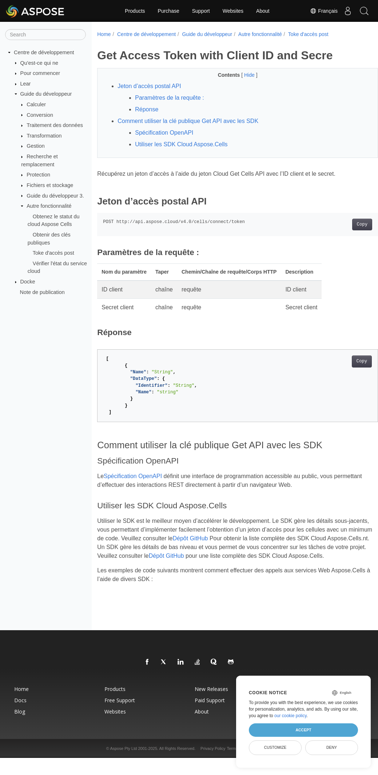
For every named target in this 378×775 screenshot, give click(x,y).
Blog (19, 720)
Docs (20, 709)
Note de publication (42, 292)
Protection (38, 175)
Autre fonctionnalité (49, 206)
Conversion (40, 115)
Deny (331, 747)
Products (135, 11)
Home (104, 34)
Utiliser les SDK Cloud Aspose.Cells (181, 144)
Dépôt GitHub (237, 538)
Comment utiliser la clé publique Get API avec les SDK (188, 121)
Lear (25, 84)
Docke (27, 282)
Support (201, 11)
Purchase (168, 11)
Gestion (36, 146)
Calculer (36, 104)
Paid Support (210, 709)
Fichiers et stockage (50, 185)
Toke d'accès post (53, 253)
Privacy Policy (212, 757)
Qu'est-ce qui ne (39, 62)
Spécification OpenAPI (164, 133)
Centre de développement (44, 52)
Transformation (44, 136)
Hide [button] (240, 75)
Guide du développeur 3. (55, 195)
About (263, 11)
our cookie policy (290, 715)
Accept (303, 730)
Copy (342, 224)
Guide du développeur (46, 94)
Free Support (119, 709)
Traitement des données (55, 125)
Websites (233, 11)
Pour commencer (40, 73)
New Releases (211, 697)
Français (320, 11)
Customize (275, 747)
